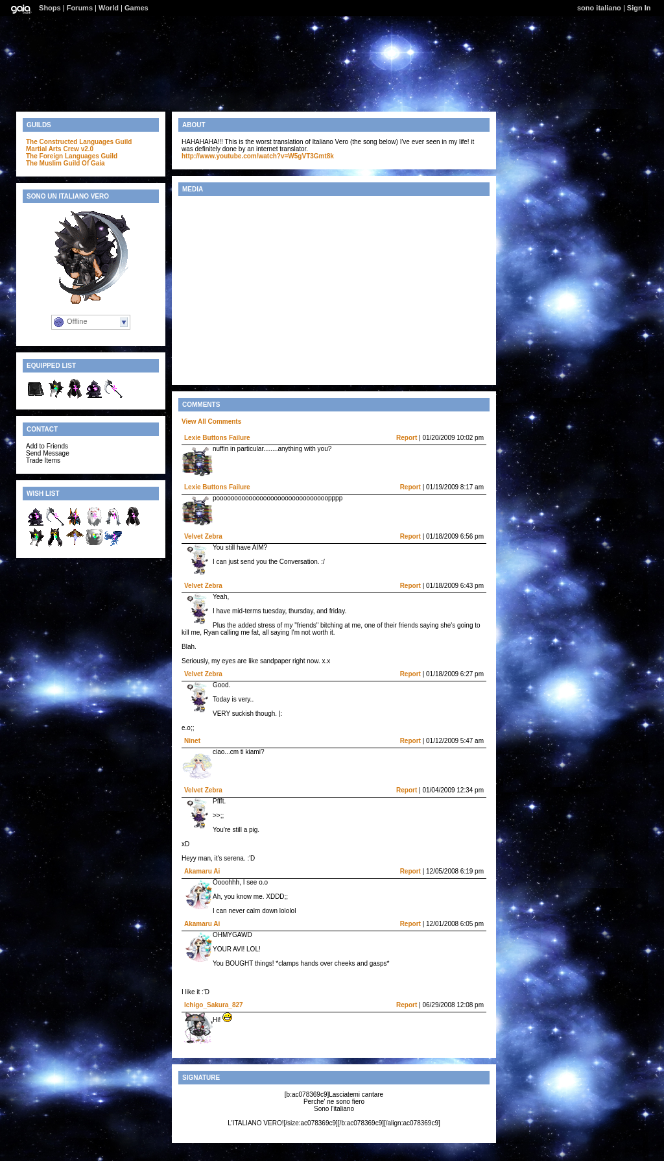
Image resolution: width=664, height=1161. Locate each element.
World (109, 8)
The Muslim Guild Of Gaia (65, 163)
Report (406, 437)
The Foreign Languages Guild (71, 156)
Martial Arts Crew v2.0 (59, 149)
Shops (50, 8)
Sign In (639, 8)
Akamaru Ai (202, 871)
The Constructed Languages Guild (79, 141)
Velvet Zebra (203, 536)
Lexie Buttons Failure (217, 437)
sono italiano (599, 8)
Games (136, 8)
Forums (80, 8)
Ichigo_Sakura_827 (213, 1004)
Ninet (192, 740)
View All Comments (211, 421)
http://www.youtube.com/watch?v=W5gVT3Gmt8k (258, 156)
